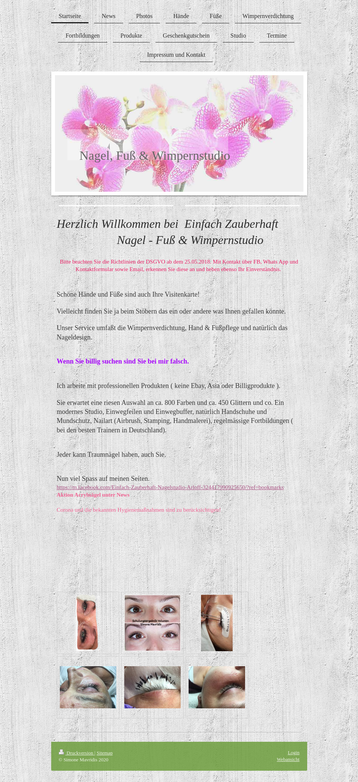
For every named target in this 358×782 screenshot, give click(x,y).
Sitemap (105, 753)
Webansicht (288, 759)
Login (293, 752)
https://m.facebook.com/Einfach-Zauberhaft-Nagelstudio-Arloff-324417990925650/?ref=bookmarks (170, 487)
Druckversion (76, 753)
